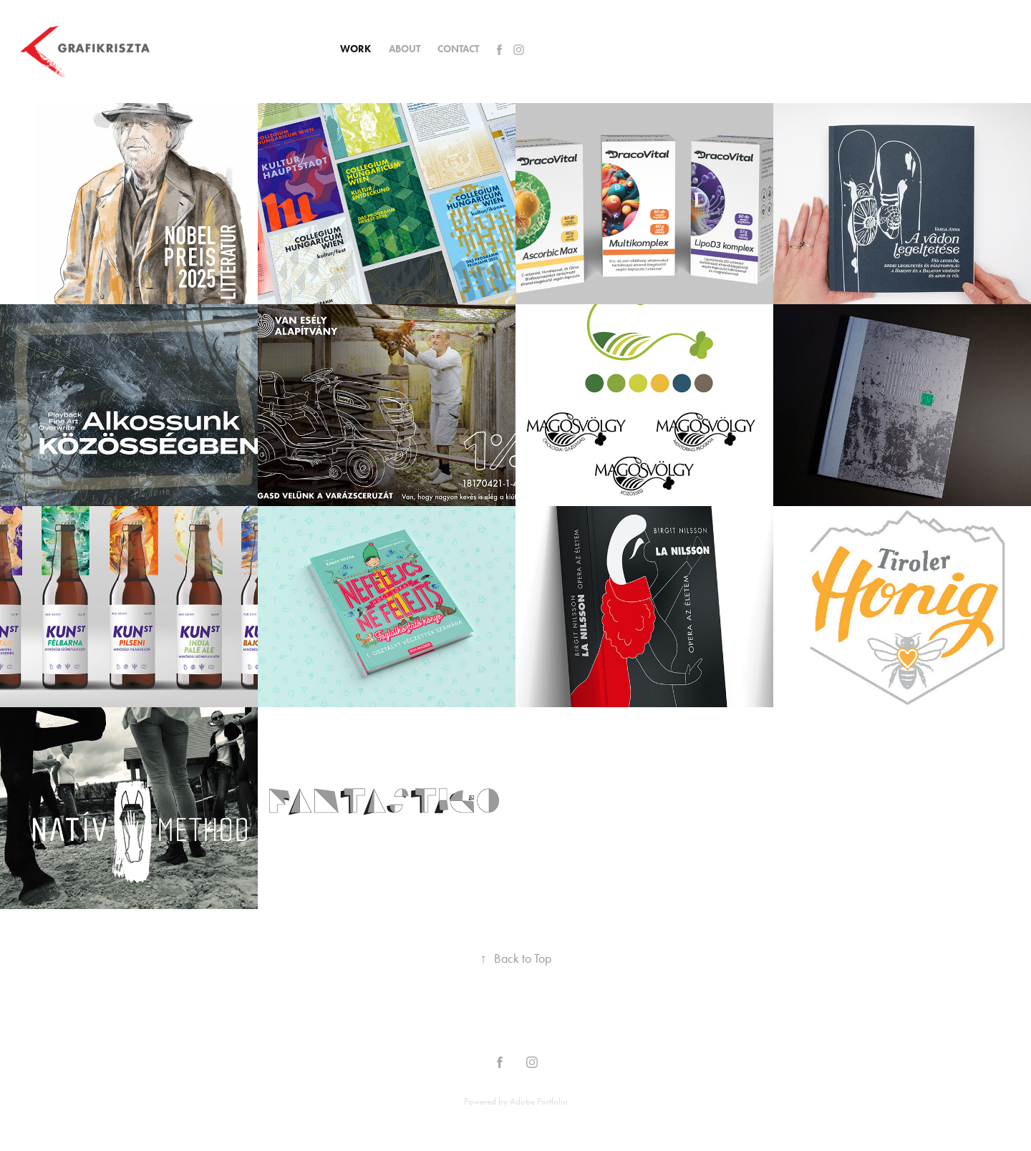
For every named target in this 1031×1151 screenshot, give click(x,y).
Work (355, 49)
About (404, 49)
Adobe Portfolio (539, 1101)
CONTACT (458, 49)
